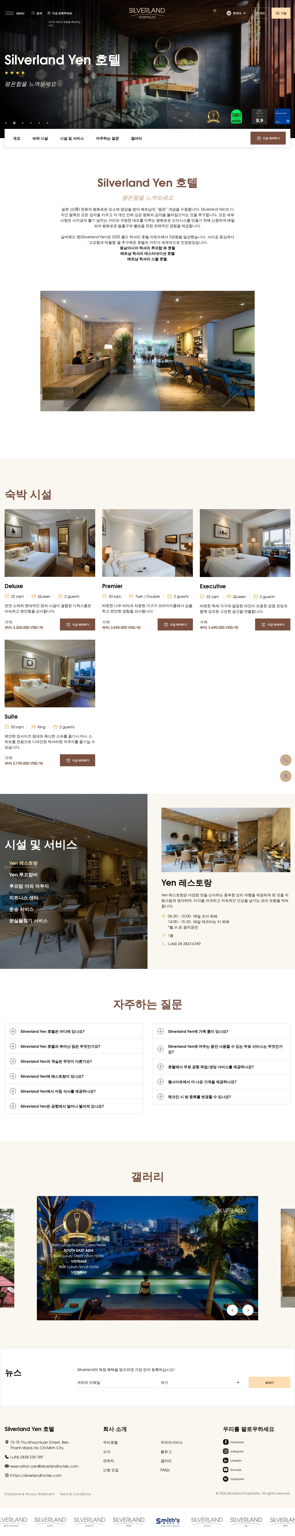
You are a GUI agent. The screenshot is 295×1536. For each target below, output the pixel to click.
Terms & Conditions (75, 1494)
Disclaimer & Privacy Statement (29, 1494)
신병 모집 (111, 1469)
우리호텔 (110, 1442)
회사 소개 (115, 1428)
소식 (106, 1451)
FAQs (165, 1469)
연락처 (108, 1460)
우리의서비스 (172, 1442)
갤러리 (166, 1460)
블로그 (166, 1451)
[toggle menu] (15, 13)
